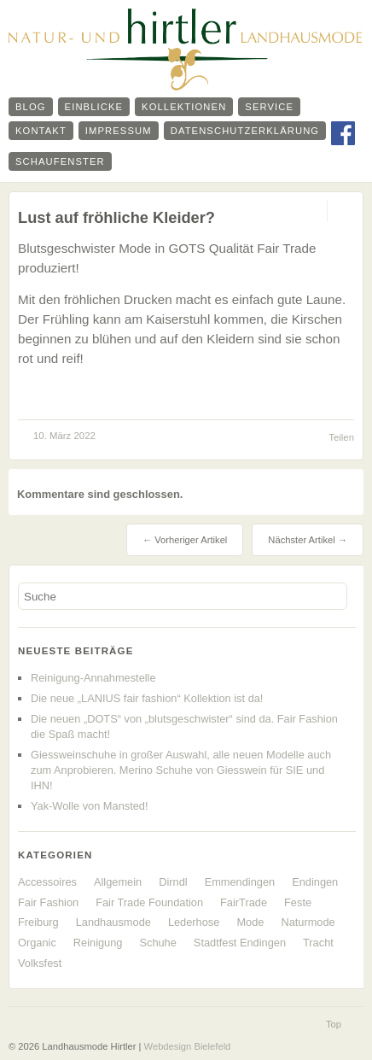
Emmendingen (240, 882)
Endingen (315, 882)
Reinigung (98, 942)
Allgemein (118, 882)
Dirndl (173, 882)
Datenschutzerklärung (245, 131)
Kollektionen (184, 107)
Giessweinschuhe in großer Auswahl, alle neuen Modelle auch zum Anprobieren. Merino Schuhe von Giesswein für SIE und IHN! (181, 770)
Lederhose (193, 922)
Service (269, 107)
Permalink (312, 211)
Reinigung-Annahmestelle (93, 677)
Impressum (118, 131)
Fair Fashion (48, 902)
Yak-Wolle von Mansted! (89, 805)
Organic (37, 942)
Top (333, 1024)
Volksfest (39, 963)
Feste (297, 902)
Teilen (341, 437)
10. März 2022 (64, 435)
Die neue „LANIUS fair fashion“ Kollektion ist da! (147, 698)
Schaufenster (60, 161)
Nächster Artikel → (307, 540)
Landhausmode (113, 922)
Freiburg (38, 922)
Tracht (318, 942)
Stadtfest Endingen (240, 942)
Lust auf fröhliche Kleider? (116, 217)
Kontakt (41, 131)
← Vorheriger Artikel (184, 540)
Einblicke (94, 107)
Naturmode (307, 922)
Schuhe (157, 942)
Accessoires (47, 882)
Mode (250, 922)
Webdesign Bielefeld (187, 1046)
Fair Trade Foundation (149, 902)
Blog (30, 107)
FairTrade (243, 902)
